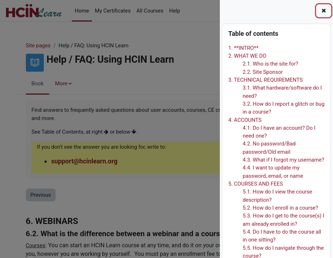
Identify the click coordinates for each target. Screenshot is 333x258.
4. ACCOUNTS (245, 120)
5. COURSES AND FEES (255, 184)
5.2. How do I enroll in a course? (280, 208)
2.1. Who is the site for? (270, 64)
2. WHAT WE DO (247, 56)
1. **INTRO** (243, 48)
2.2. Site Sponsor (262, 72)
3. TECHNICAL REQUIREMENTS (265, 80)
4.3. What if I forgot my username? (283, 160)
